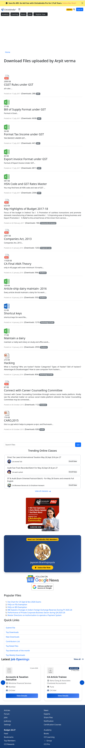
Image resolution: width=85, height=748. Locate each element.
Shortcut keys (13, 313)
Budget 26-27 (9, 730)
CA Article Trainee (57, 676)
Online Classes (42, 450)
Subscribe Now (42, 567)
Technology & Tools (47, 322)
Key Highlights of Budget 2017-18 (26, 209)
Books (23, 14)
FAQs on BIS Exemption (17, 607)
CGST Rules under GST (18, 84)
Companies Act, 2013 (18, 239)
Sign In (79, 9)
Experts (47, 714)
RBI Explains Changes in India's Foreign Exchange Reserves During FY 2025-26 (40, 610)
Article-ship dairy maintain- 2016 (25, 288)
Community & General (48, 223)
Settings (7, 724)
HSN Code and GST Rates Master (25, 184)
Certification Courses (52, 724)
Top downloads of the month (18, 650)
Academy (5, 14)
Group (48, 740)
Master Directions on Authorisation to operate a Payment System (35, 615)
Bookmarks (8, 737)
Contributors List (13, 641)
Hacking (9, 363)
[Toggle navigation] (19, 9)
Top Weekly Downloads (15, 655)
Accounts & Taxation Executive (17, 678)
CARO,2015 (11, 420)
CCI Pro (47, 744)
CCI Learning (49, 737)
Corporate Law (46, 248)
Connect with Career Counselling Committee (33, 390)
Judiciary (7, 721)
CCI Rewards (9, 744)
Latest (15, 659)
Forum (6, 714)
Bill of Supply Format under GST (25, 109)
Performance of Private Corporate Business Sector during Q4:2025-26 (36, 612)
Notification (49, 721)
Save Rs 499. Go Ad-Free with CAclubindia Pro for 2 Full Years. (41, 3)
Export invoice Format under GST (25, 159)
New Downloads (12, 637)
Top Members (9, 740)
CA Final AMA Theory (17, 264)
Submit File (10, 627)
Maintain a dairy (14, 338)
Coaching (14, 14)
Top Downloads (12, 632)
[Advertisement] (42, 33)
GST (38, 94)
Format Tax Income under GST (24, 134)
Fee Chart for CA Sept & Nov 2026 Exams (24, 602)
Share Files (48, 717)
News (46, 710)
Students (43, 273)
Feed (6, 733)
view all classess (43, 491)
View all (79, 659)
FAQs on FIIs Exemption (17, 604)
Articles (7, 710)
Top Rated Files (12, 646)
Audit (42, 429)
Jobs (30, 14)
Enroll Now (73, 461)
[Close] (82, 3)
